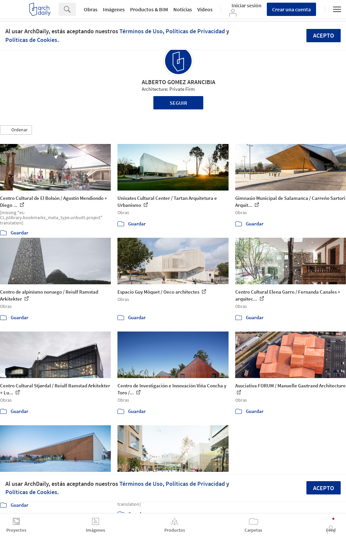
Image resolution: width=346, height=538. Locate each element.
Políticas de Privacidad (195, 31)
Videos (205, 9)
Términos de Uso (141, 31)
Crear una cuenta (291, 9)
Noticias (182, 9)
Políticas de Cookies (31, 40)
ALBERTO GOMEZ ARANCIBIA (178, 82)
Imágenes (114, 9)
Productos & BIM (149, 9)
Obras (90, 9)
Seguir (178, 102)
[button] (16, 130)
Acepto (323, 35)
